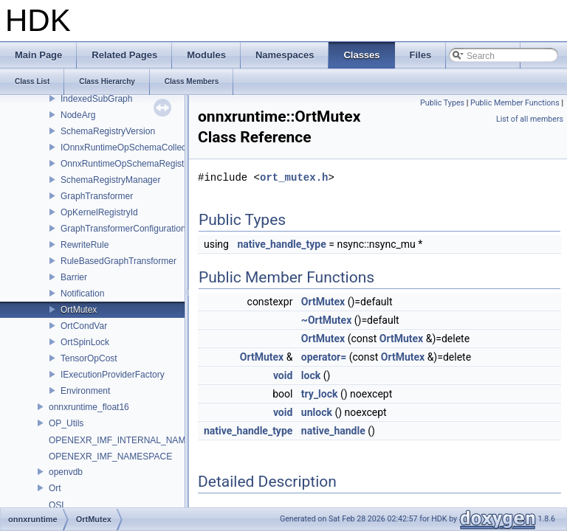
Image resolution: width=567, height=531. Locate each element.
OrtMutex (79, 310)
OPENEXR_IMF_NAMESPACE (110, 456)
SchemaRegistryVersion (108, 131)
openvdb (66, 472)
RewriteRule (85, 245)
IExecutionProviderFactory (113, 374)
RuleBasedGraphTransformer (118, 261)
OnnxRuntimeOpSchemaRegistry (126, 164)
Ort (55, 488)
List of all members (529, 119)
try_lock (319, 394)
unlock (316, 412)
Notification (82, 293)
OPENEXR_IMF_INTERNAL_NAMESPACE (135, 440)
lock (310, 375)
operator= (323, 357)
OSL (57, 505)
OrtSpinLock (85, 342)
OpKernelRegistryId (99, 212)
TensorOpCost (89, 358)
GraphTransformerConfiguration (123, 228)
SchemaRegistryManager (110, 180)
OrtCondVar (84, 326)
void (282, 375)
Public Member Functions (515, 103)
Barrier (74, 277)
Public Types (442, 103)
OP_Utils (66, 423)
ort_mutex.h (294, 177)
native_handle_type (281, 244)
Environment (85, 391)
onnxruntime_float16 (89, 407)
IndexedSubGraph (96, 99)
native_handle (333, 431)
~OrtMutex (326, 320)
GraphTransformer (97, 196)
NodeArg (78, 115)
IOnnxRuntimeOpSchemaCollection (130, 147)
